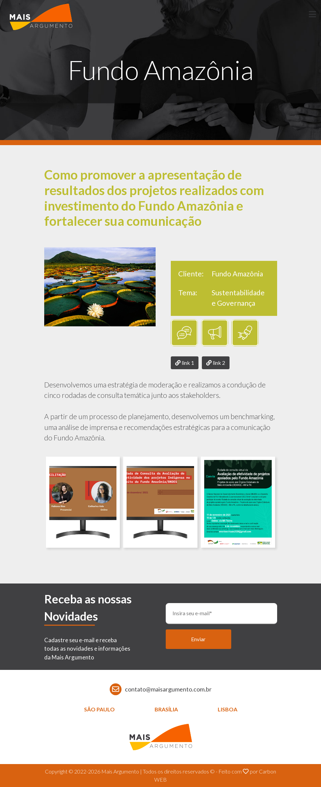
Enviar (198, 639)
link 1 (184, 362)
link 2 (215, 362)
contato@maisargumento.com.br (168, 689)
